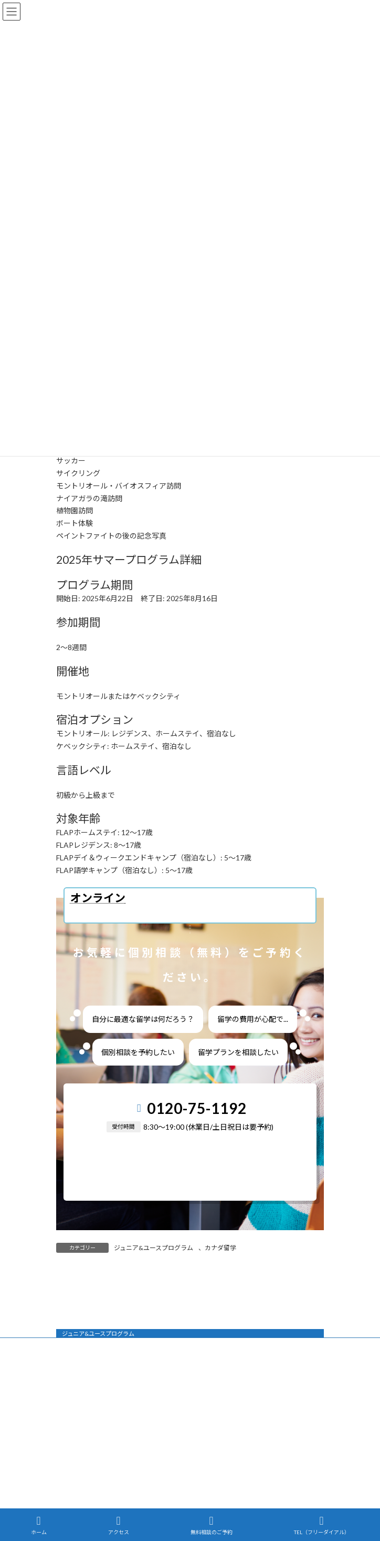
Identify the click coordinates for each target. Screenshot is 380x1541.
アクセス (118, 1525)
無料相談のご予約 (212, 1525)
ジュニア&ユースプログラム (153, 1248)
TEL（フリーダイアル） (322, 1525)
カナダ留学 (220, 1248)
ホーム (39, 1525)
